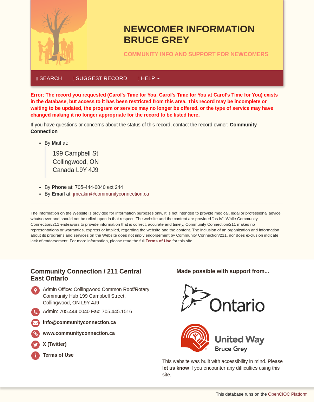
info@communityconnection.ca (79, 322)
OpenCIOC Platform (288, 394)
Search (49, 78)
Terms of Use (158, 240)
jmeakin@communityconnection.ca (111, 194)
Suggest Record (99, 78)
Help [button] (149, 78)
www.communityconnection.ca (79, 333)
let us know (175, 368)
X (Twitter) (54, 344)
